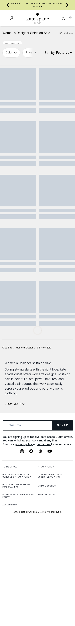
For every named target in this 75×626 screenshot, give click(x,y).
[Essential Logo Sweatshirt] (56, 191)
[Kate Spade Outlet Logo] (37, 18)
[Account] (12, 18)
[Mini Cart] (70, 18)
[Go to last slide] (8, 5)
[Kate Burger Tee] (56, 396)
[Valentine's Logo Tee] (19, 396)
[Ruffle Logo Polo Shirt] (56, 287)
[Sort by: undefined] (64, 52)
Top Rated (19, 71)
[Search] (63, 18)
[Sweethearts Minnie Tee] (19, 90)
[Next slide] (67, 5)
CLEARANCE (56, 268)
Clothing (7, 503)
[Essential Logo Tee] (19, 191)
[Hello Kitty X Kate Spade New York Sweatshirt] (19, 287)
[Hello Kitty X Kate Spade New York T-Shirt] (56, 90)
